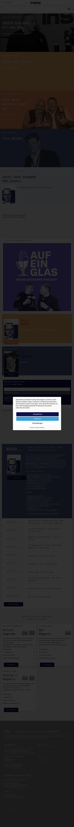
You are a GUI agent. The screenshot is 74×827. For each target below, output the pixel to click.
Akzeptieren (37, 414)
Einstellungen (37, 423)
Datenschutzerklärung (39, 427)
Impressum (32, 427)
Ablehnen (37, 419)
